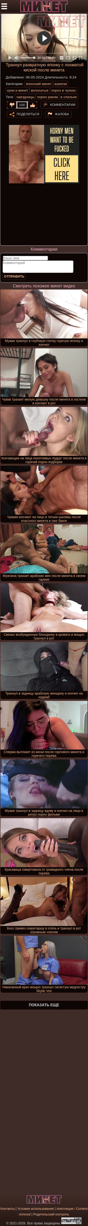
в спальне (69, 97)
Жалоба (62, 114)
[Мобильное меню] (4, 6)
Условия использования (35, 1209)
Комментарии (63, 104)
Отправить (14, 276)
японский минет (39, 84)
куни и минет (17, 90)
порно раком (47, 97)
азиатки (60, 84)
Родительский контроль (51, 1214)
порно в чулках (63, 90)
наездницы (25, 97)
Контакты (7, 1209)
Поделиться (28, 114)
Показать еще (44, 1005)
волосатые (40, 90)
